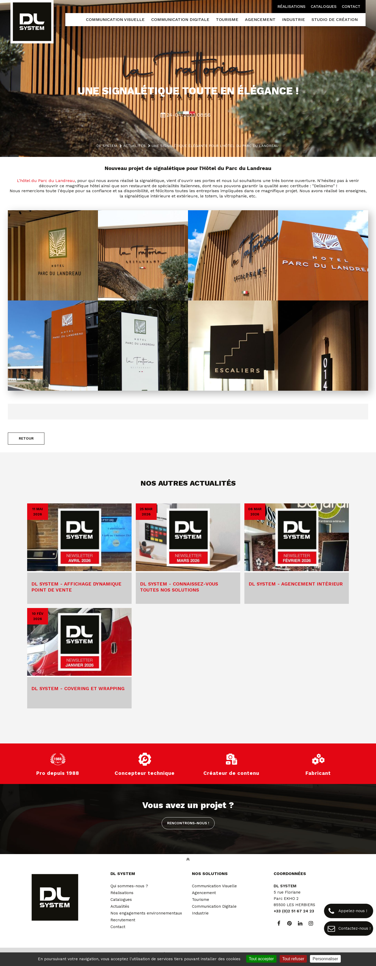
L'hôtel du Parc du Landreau (46, 180)
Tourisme (200, 899)
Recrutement (122, 920)
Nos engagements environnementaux (146, 913)
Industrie (200, 913)
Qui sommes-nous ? (129, 886)
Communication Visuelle (214, 886)
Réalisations (292, 6)
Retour (26, 438)
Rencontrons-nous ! (188, 823)
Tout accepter (261, 959)
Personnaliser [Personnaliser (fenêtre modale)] (325, 959)
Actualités (119, 906)
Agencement (204, 892)
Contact (351, 6)
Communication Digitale (214, 906)
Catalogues (324, 6)
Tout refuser (293, 959)
